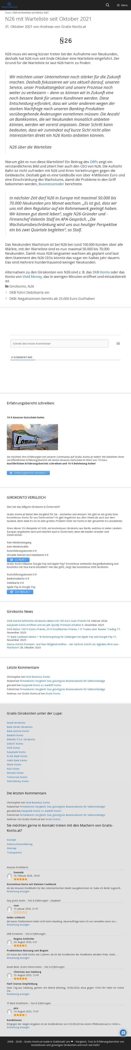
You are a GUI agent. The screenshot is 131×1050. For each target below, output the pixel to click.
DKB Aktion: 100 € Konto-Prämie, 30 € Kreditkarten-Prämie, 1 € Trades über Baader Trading (61, 629)
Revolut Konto (15, 772)
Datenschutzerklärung (20, 844)
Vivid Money (32, 276)
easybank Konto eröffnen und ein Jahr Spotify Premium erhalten (44, 625)
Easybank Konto (16, 752)
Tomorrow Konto (17, 777)
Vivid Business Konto (38, 676)
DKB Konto (101, 272)
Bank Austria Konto (18, 731)
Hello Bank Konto (17, 760)
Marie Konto (14, 764)
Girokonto (17, 286)
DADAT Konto (15, 743)
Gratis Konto (52, 693)
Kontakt (11, 839)
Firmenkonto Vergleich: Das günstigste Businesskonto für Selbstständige (62, 680)
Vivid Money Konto (18, 781)
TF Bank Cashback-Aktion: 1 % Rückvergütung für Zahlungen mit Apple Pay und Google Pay (60, 636)
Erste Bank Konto (17, 756)
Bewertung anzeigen (18, 891)
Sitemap (11, 848)
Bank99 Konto (15, 735)
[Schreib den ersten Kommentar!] (59, 343)
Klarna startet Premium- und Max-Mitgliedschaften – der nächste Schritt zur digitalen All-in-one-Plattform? (63, 645)
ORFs (94, 161)
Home (8, 12)
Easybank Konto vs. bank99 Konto (41, 685)
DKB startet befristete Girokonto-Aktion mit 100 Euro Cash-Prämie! (46, 620)
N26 (31, 286)
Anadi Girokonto (16, 722)
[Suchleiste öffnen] (107, 5)
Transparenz (14, 852)
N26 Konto (13, 768)
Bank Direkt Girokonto (20, 727)
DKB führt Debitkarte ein (29, 292)
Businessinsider (51, 184)
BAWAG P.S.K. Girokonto (21, 739)
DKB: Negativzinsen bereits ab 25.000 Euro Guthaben (52, 298)
